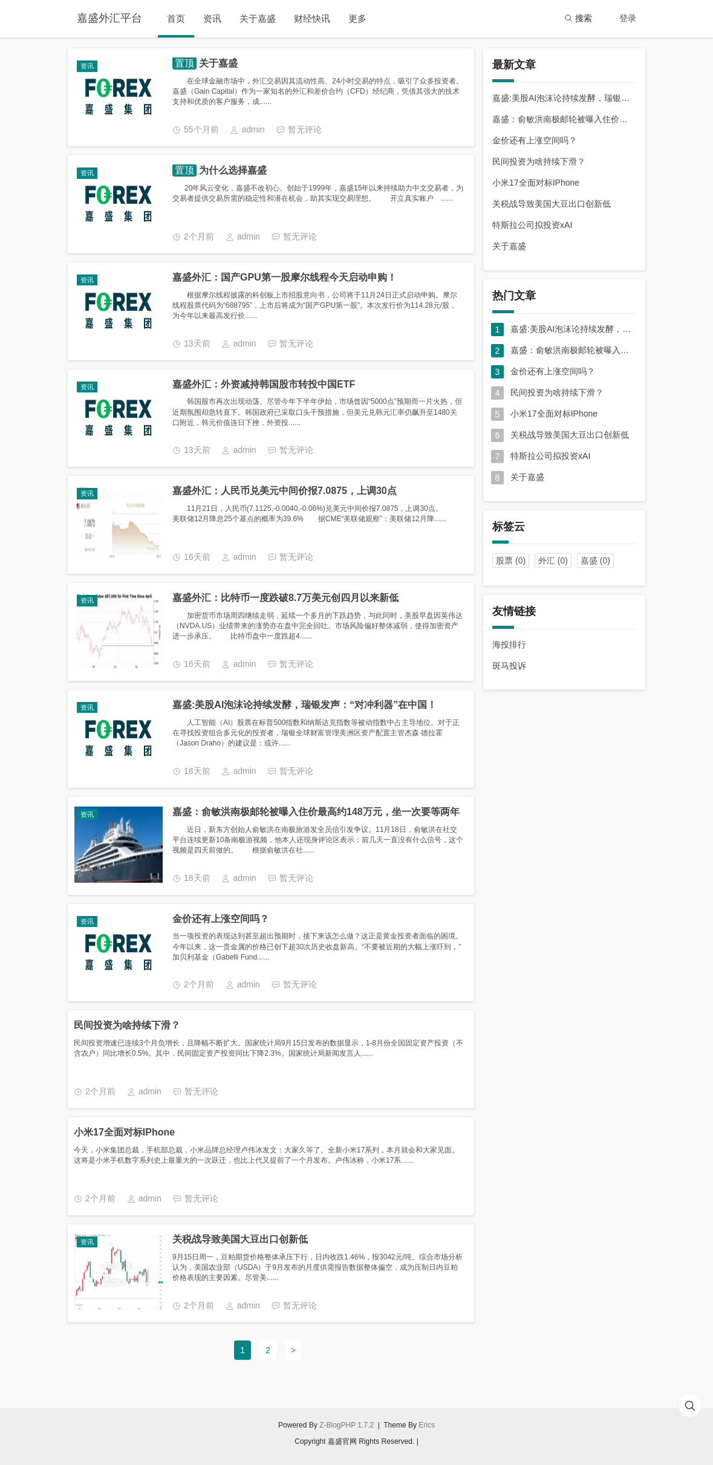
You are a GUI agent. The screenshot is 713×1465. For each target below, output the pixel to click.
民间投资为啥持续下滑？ (127, 1025)
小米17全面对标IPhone (124, 1132)
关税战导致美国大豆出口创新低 (240, 1239)
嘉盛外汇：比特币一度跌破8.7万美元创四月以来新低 (285, 598)
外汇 (553, 560)
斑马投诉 (509, 666)
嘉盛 (595, 560)
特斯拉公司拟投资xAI (532, 225)
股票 (511, 560)
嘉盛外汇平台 (109, 18)
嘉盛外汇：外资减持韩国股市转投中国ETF (263, 384)
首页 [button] (176, 18)
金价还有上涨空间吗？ (220, 919)
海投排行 (509, 644)
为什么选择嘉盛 (232, 170)
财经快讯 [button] (312, 18)
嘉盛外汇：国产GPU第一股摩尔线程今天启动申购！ (284, 277)
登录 (627, 18)
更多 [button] (357, 18)
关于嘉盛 (217, 63)
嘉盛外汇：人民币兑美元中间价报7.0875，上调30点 (284, 491)
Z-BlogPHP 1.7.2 (346, 1425)
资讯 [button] (212, 18)
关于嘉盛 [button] (257, 18)
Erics (426, 1425)
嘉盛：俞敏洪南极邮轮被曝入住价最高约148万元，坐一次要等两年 (316, 812)
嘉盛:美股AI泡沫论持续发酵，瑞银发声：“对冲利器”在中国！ (304, 705)
